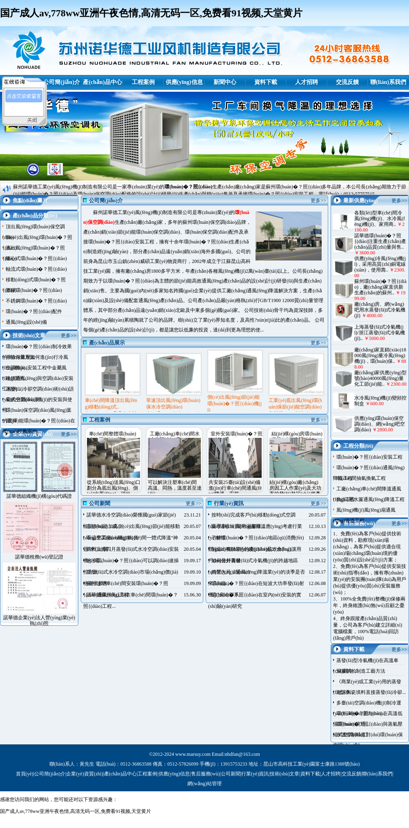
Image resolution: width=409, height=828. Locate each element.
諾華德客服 (25, 108)
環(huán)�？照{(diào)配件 (34, 311)
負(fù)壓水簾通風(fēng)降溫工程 (370, 499)
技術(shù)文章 (285, 774)
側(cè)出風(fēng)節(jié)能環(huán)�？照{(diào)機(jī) (234, 403)
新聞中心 (224, 82)
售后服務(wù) (205, 774)
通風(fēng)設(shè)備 (26, 322)
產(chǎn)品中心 (102, 82)
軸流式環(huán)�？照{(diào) (36, 269)
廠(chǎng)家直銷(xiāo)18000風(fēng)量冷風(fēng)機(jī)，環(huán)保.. (380, 355)
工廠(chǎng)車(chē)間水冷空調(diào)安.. (175, 436)
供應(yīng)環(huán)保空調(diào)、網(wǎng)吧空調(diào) (379, 424)
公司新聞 (230, 774)
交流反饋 (347, 82)
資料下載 (265, 82)
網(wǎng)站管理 (204, 783)
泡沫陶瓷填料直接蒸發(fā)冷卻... (371, 692)
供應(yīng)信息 (184, 82)
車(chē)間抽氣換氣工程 (361, 478)
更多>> (68, 335)
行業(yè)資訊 (255, 774)
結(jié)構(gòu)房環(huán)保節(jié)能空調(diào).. (296, 436)
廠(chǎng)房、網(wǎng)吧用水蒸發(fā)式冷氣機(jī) (379, 309)
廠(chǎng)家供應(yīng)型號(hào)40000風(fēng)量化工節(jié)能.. (380, 378)
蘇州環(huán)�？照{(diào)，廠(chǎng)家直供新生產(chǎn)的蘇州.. (380, 287)
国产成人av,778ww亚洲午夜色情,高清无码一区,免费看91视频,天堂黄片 (151, 13)
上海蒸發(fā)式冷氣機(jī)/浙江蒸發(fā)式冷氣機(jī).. (379, 332)
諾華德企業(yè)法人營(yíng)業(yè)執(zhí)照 (39, 620)
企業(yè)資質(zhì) (84, 774)
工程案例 (143, 82)
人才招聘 (306, 82)
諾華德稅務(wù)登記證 (39, 557)
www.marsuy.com (192, 754)
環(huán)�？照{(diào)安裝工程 (369, 457)
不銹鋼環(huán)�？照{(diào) (36, 301)
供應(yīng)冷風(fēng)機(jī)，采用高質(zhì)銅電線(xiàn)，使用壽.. (380, 264)
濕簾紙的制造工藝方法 (360, 671)
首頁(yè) (24, 774)
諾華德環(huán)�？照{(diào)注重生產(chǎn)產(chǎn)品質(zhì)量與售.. (380, 241)
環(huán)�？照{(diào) (188, 187)
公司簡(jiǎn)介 (61, 82)
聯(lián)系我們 (388, 82)
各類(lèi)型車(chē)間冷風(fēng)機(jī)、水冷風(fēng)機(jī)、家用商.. (379, 218)
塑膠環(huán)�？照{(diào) (34, 290)
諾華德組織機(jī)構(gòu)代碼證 (39, 496)
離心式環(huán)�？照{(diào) (36, 258)
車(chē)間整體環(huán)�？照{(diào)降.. (112, 436)
